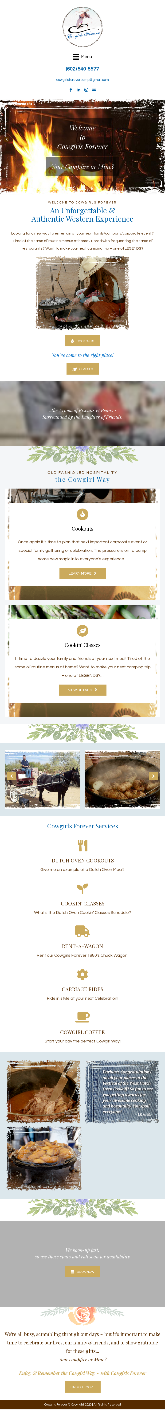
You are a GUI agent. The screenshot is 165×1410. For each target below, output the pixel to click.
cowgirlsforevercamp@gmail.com (82, 80)
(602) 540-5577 (82, 69)
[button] (71, 90)
